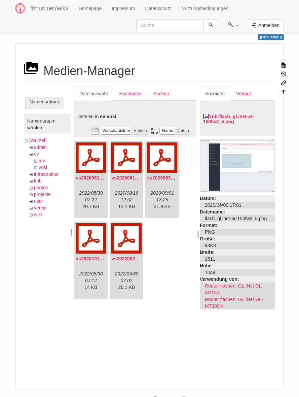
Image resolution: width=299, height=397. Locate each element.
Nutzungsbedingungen (204, 8)
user (38, 201)
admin (40, 147)
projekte (42, 194)
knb (38, 181)
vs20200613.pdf (93, 177)
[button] (233, 25)
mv (42, 160)
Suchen (161, 93)
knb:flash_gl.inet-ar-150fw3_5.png (228, 119)
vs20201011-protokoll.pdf (104, 258)
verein (40, 207)
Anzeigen (215, 93)
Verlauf (243, 93)
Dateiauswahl (93, 93)
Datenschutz (158, 8)
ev (36, 154)
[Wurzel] (37, 140)
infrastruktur (46, 174)
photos (41, 187)
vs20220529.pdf (128, 258)
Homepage (90, 8)
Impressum (123, 8)
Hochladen (130, 93)
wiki (38, 214)
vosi (43, 167)
